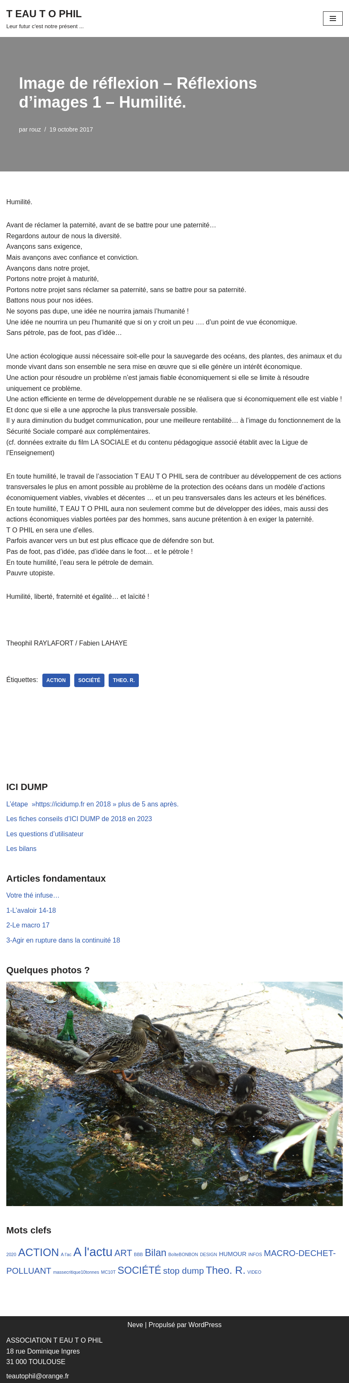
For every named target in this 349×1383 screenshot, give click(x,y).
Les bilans (21, 848)
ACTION (56, 680)
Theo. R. (124, 680)
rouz (35, 129)
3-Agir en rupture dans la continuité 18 (63, 940)
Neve (135, 1324)
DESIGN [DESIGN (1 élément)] (208, 1254)
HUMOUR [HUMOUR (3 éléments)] (233, 1254)
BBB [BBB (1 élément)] (138, 1254)
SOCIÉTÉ (89, 680)
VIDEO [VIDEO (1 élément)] (254, 1272)
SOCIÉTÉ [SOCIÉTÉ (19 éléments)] (139, 1270)
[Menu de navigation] (333, 18)
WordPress (204, 1324)
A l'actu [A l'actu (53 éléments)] (93, 1252)
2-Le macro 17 (27, 925)
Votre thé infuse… (33, 895)
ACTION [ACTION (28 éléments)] (38, 1252)
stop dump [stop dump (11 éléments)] (183, 1270)
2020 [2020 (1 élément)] (11, 1254)
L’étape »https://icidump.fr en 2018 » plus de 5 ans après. (92, 804)
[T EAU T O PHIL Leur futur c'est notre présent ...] (45, 18)
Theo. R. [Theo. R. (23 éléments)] (225, 1270)
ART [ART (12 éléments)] (123, 1253)
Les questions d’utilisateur (44, 834)
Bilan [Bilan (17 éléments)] (156, 1252)
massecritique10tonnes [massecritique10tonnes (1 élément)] (76, 1272)
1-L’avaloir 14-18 (31, 910)
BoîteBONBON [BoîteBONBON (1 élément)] (183, 1254)
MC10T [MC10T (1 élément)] (108, 1272)
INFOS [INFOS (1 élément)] (255, 1254)
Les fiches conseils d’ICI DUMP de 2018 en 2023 (79, 818)
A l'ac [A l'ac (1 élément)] (66, 1254)
